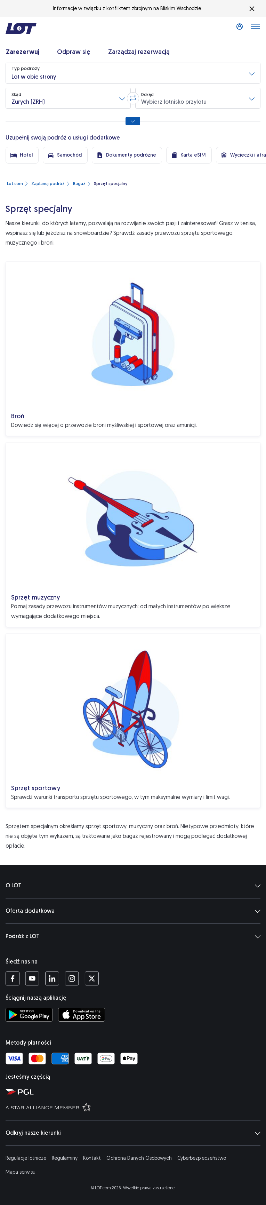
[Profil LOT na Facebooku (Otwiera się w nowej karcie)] (12, 978)
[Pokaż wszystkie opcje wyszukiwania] (133, 121)
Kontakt (92, 1158)
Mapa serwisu (20, 1172)
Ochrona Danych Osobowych (139, 1158)
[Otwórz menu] (255, 28)
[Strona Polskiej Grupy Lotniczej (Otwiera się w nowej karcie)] (134, 1091)
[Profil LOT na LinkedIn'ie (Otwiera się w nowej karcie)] (52, 978)
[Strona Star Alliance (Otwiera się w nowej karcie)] (134, 1107)
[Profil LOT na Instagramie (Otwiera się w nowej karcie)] (72, 978)
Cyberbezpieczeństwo (201, 1158)
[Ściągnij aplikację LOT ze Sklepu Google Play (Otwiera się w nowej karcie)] (29, 1015)
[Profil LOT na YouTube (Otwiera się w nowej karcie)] (32, 978)
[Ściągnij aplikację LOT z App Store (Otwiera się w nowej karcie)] (81, 1015)
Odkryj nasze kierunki (133, 1133)
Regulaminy (65, 1158)
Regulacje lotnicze (26, 1158)
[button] (133, 73)
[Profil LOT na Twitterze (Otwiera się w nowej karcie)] (91, 978)
